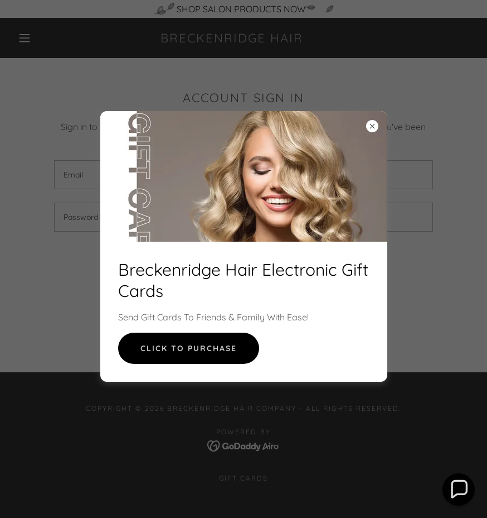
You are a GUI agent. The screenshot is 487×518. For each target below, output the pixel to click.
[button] (458, 489)
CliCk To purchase (188, 348)
